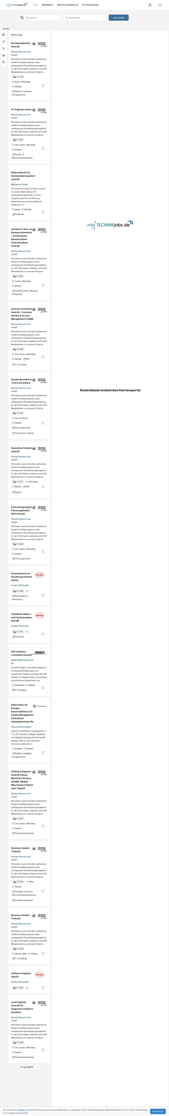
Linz (16, 145)
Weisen (17, 953)
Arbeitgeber (47, 5)
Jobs (35, 5)
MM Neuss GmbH (19, 184)
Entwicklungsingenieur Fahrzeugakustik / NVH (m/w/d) (23, 510)
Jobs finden (118, 18)
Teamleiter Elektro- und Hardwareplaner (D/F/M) (22, 617)
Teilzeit (17, 887)
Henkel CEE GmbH (20, 585)
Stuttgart (18, 748)
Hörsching (25, 82)
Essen (17, 82)
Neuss (17, 209)
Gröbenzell (19, 685)
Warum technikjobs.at (67, 5)
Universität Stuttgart (21, 727)
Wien (31, 881)
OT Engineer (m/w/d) (22, 109)
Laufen (17, 281)
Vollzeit (17, 86)
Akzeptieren (158, 1111)
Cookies (21, 1110)
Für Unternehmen (90, 5)
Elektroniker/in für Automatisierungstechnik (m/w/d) (24, 176)
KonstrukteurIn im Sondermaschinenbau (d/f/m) (23, 577)
